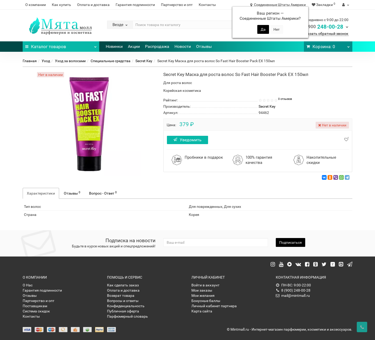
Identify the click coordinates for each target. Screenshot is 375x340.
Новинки (114, 46)
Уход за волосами (70, 61)
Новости (182, 46)
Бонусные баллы (205, 301)
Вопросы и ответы (123, 301)
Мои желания (203, 295)
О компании (35, 5)
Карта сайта (201, 311)
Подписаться (290, 242)
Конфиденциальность (126, 306)
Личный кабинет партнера (214, 306)
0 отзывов (285, 99)
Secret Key (143, 61)
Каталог (61, 45)
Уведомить (190, 139)
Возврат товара (120, 295)
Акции (134, 46)
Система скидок (36, 311)
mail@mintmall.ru (293, 295)
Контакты (207, 5)
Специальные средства (110, 61)
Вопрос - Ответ (103, 193)
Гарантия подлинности (135, 5)
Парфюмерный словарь (127, 316)
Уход (46, 61)
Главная (30, 61)
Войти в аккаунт (205, 285)
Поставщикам (35, 306)
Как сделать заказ (123, 285)
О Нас (28, 285)
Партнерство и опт (177, 5)
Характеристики (41, 193)
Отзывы (204, 46)
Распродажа (157, 46)
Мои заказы (201, 290)
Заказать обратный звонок (324, 33)
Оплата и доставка (93, 5)
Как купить (61, 5)
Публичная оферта (123, 311)
